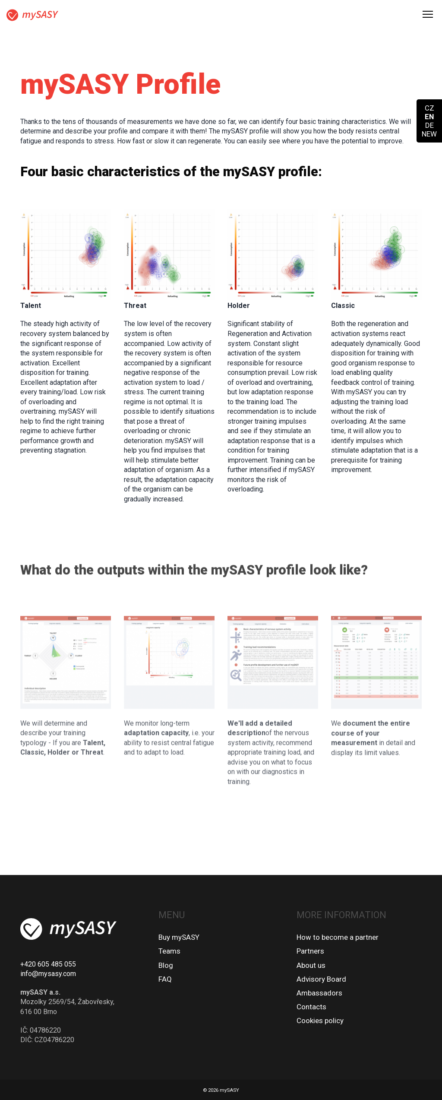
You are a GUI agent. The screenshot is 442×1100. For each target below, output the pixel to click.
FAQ (165, 979)
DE (429, 125)
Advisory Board (321, 979)
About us (311, 965)
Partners (310, 951)
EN (429, 116)
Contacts (311, 1006)
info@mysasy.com (48, 974)
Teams (169, 951)
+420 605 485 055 (48, 964)
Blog (165, 965)
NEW (429, 134)
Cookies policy (320, 1020)
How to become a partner (338, 937)
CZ (429, 108)
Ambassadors (319, 993)
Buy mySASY (178, 937)
